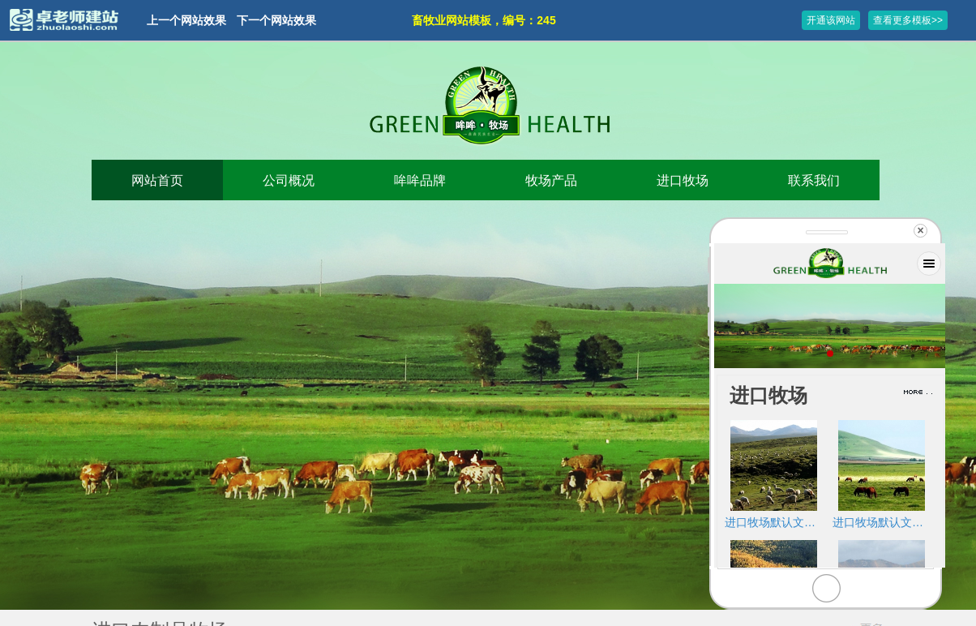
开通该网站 (831, 20)
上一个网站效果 (186, 20)
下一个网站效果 (276, 20)
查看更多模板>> (908, 20)
